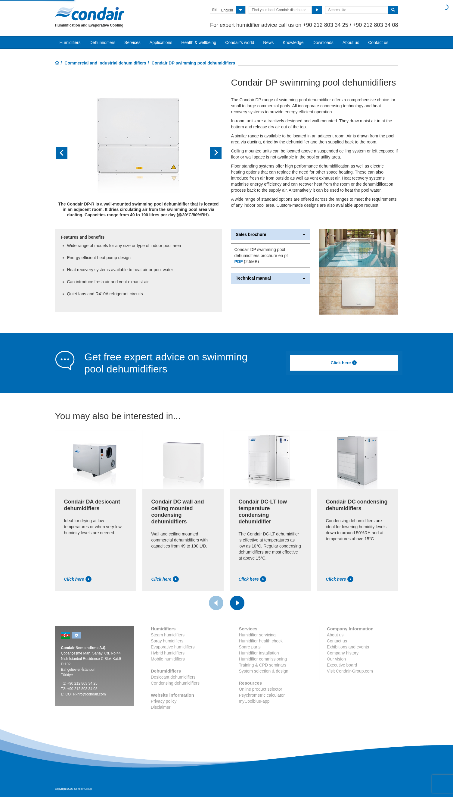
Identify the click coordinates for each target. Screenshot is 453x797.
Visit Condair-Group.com (350, 671)
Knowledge (293, 42)
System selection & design (263, 671)
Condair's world (239, 42)
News (268, 42)
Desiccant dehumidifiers (173, 677)
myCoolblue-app (254, 701)
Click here (344, 362)
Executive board (342, 665)
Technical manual (270, 278)
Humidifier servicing (257, 634)
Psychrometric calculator (262, 695)
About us (351, 42)
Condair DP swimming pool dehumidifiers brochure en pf (260, 252)
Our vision (336, 659)
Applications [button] (161, 42)
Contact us (378, 42)
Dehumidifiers (103, 42)
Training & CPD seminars (262, 665)
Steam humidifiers (168, 634)
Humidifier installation (259, 653)
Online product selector (260, 689)
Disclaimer (160, 707)
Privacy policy (164, 701)
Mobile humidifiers (168, 659)
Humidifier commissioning (263, 659)
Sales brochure (270, 234)
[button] (67, 153)
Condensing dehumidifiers (175, 683)
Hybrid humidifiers (168, 653)
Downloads (323, 42)
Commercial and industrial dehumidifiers (105, 63)
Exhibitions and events (348, 647)
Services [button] (132, 42)
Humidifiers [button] (70, 42)
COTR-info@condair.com (85, 694)
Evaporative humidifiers (173, 647)
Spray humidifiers (167, 641)
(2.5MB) (246, 261)
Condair (89, 13)
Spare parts (249, 647)
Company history (342, 653)
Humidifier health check (261, 641)
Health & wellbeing (198, 42)
